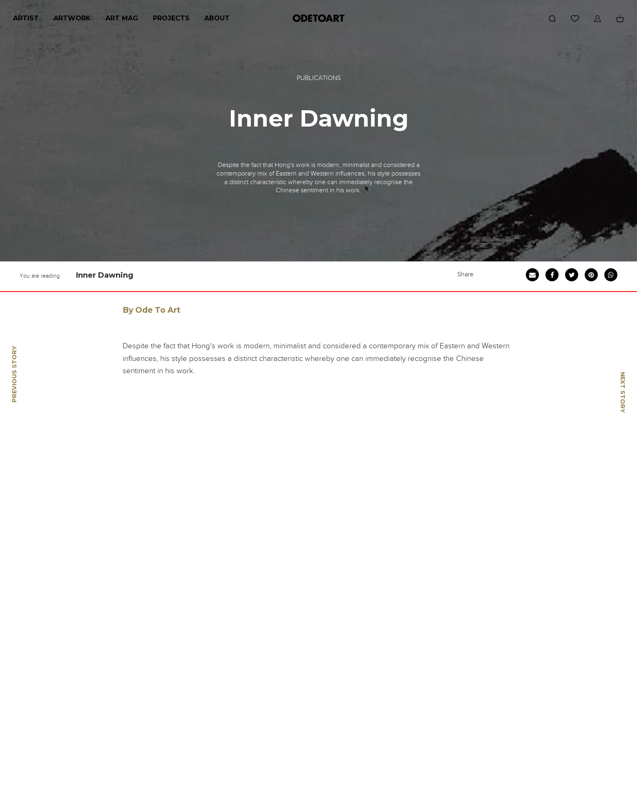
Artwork (72, 18)
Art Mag (121, 18)
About (217, 18)
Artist (26, 18)
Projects (171, 18)
